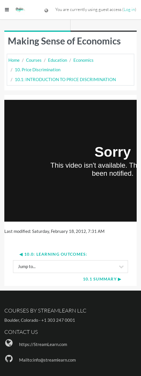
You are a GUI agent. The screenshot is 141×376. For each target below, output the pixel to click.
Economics (83, 60)
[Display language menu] (46, 9)
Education (57, 60)
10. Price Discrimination (37, 69)
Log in (129, 9)
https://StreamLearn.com (43, 344)
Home (14, 60)
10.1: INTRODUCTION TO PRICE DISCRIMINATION (65, 79)
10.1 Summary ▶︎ (102, 278)
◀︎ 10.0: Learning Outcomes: (53, 254)
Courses (34, 60)
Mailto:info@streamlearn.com (47, 359)
